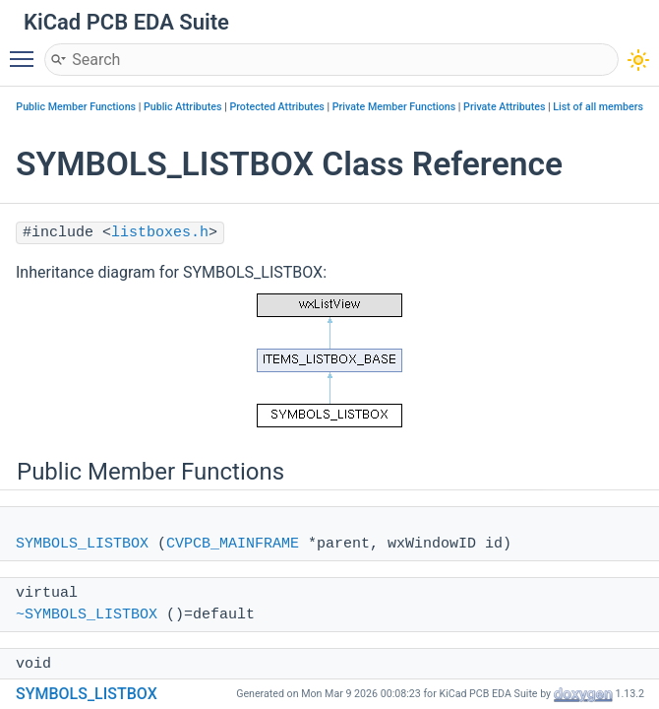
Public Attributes (183, 106)
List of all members (598, 106)
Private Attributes (504, 106)
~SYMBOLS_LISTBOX (86, 615)
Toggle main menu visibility (26, 50)
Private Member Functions (393, 106)
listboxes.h (160, 233)
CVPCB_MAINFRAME (232, 544)
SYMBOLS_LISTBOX (82, 544)
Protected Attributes (276, 106)
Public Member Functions (76, 106)
